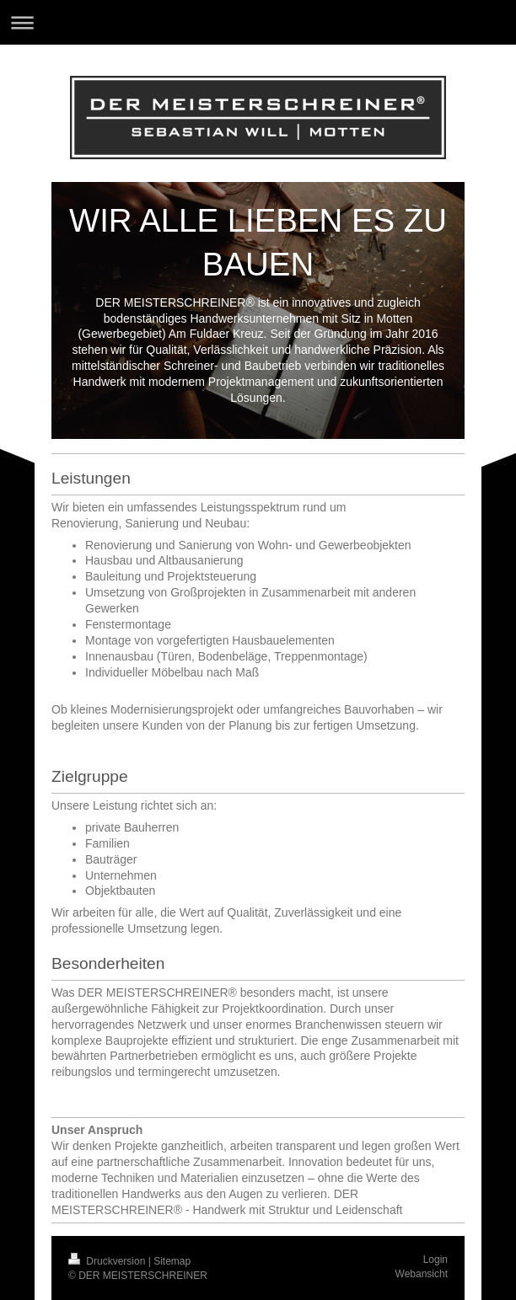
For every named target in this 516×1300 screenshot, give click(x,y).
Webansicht (421, 1274)
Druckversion (108, 1261)
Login (435, 1259)
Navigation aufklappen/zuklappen (258, 22)
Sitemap (172, 1261)
